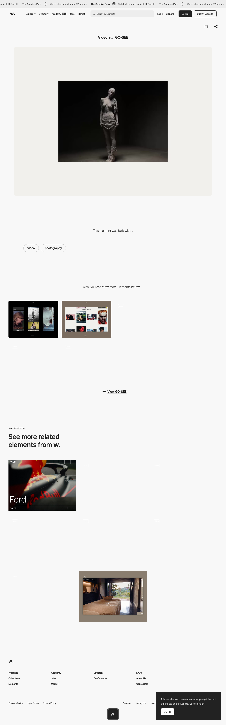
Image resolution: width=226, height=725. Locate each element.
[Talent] (193, 319)
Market (81, 13)
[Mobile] (33, 319)
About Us (141, 678)
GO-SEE (121, 37)
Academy (59, 13)
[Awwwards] (12, 14)
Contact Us (142, 683)
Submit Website (205, 13)
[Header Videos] (113, 596)
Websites (13, 672)
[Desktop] (87, 319)
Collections (14, 678)
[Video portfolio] (184, 541)
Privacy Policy (49, 703)
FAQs (139, 672)
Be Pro (185, 13)
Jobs (72, 13)
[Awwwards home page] (113, 714)
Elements (13, 683)
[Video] (87, 360)
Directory (43, 13)
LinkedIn (154, 703)
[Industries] (113, 541)
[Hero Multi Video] (113, 484)
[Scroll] (42, 596)
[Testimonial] (42, 541)
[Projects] (33, 360)
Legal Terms (33, 703)
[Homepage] (140, 319)
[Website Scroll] (184, 485)
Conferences (100, 678)
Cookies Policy (15, 703)
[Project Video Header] (42, 485)
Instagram (141, 703)
